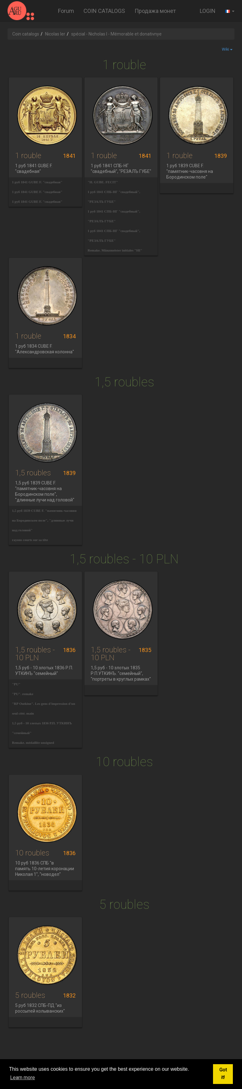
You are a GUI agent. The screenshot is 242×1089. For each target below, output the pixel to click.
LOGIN (208, 11)
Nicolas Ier (55, 33)
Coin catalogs (25, 33)
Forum (66, 11)
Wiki (227, 49)
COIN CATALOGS (104, 11)
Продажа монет (155, 11)
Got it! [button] (223, 1073)
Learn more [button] (22, 1078)
